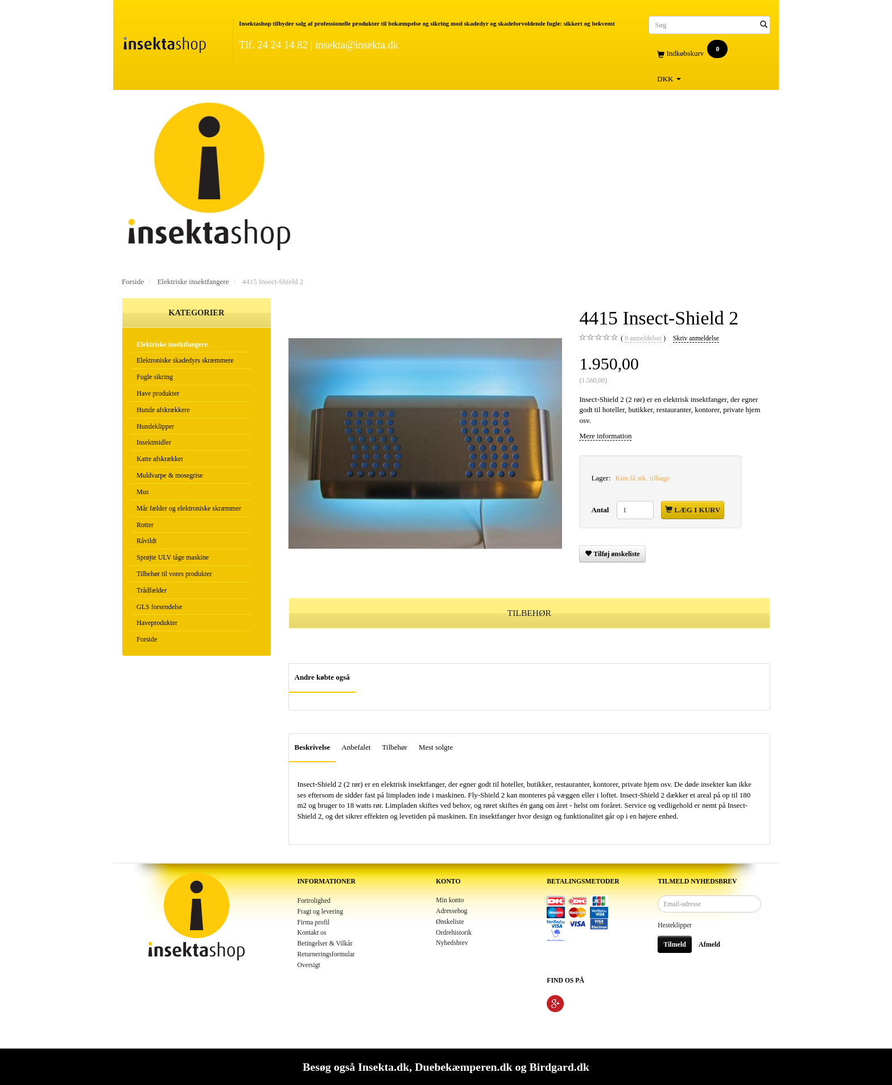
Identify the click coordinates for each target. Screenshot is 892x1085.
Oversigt (309, 965)
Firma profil (314, 922)
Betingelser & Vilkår (325, 943)
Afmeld (709, 944)
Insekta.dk (383, 1067)
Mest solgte (436, 747)
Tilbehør (394, 747)
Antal (600, 509)
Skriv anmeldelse (696, 338)
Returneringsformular (326, 954)
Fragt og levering (321, 911)
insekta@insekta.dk (356, 45)
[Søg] (763, 24)
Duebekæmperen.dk (463, 1067)
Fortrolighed (314, 901)
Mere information (605, 435)
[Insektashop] (164, 42)
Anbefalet (355, 747)
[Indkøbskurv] (709, 54)
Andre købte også (322, 677)
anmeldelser (643, 339)
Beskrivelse (313, 747)
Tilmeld (674, 944)
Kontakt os (312, 932)
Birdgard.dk (559, 1067)
